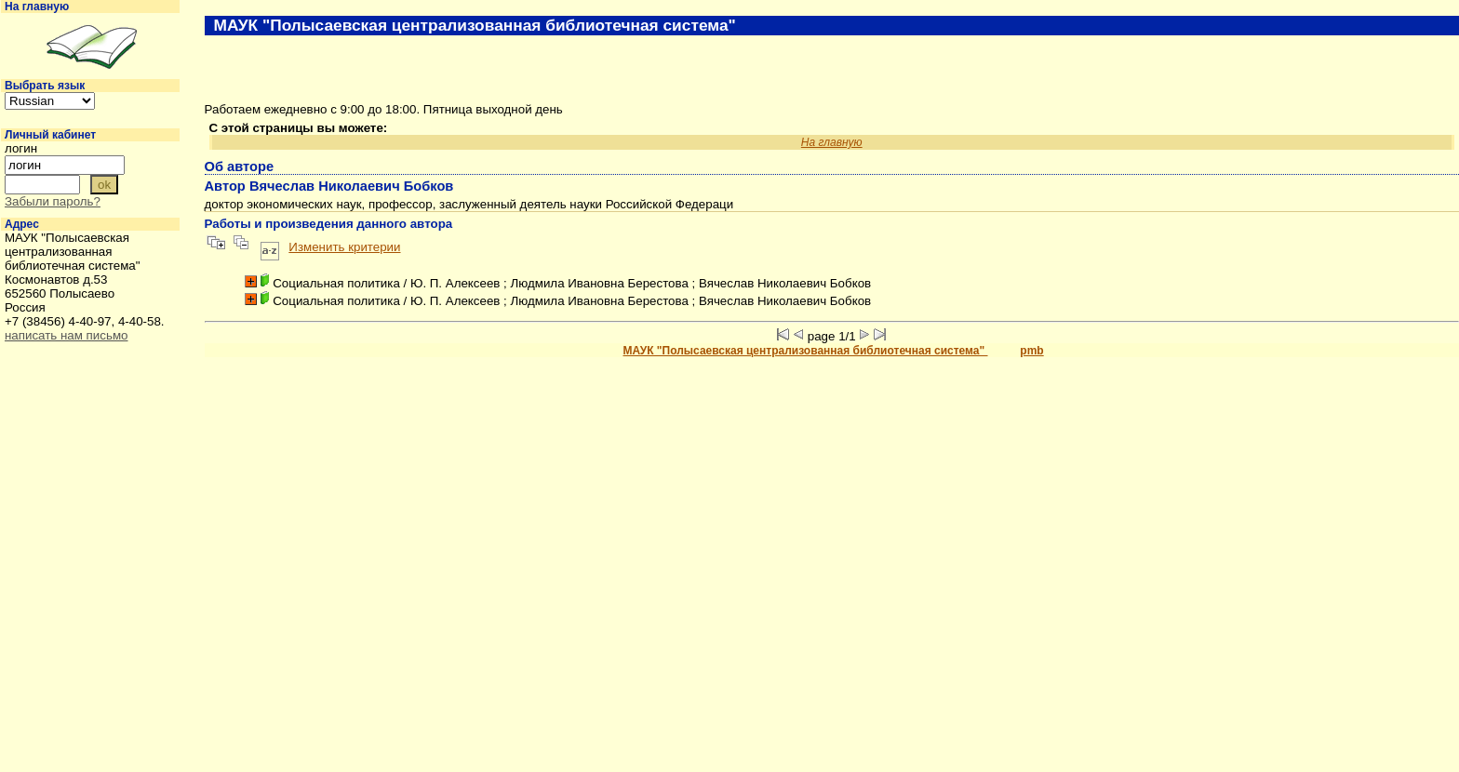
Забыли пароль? (52, 201)
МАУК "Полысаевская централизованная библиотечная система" (805, 350)
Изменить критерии (344, 247)
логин (21, 148)
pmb (1031, 350)
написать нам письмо (66, 335)
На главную (37, 6)
